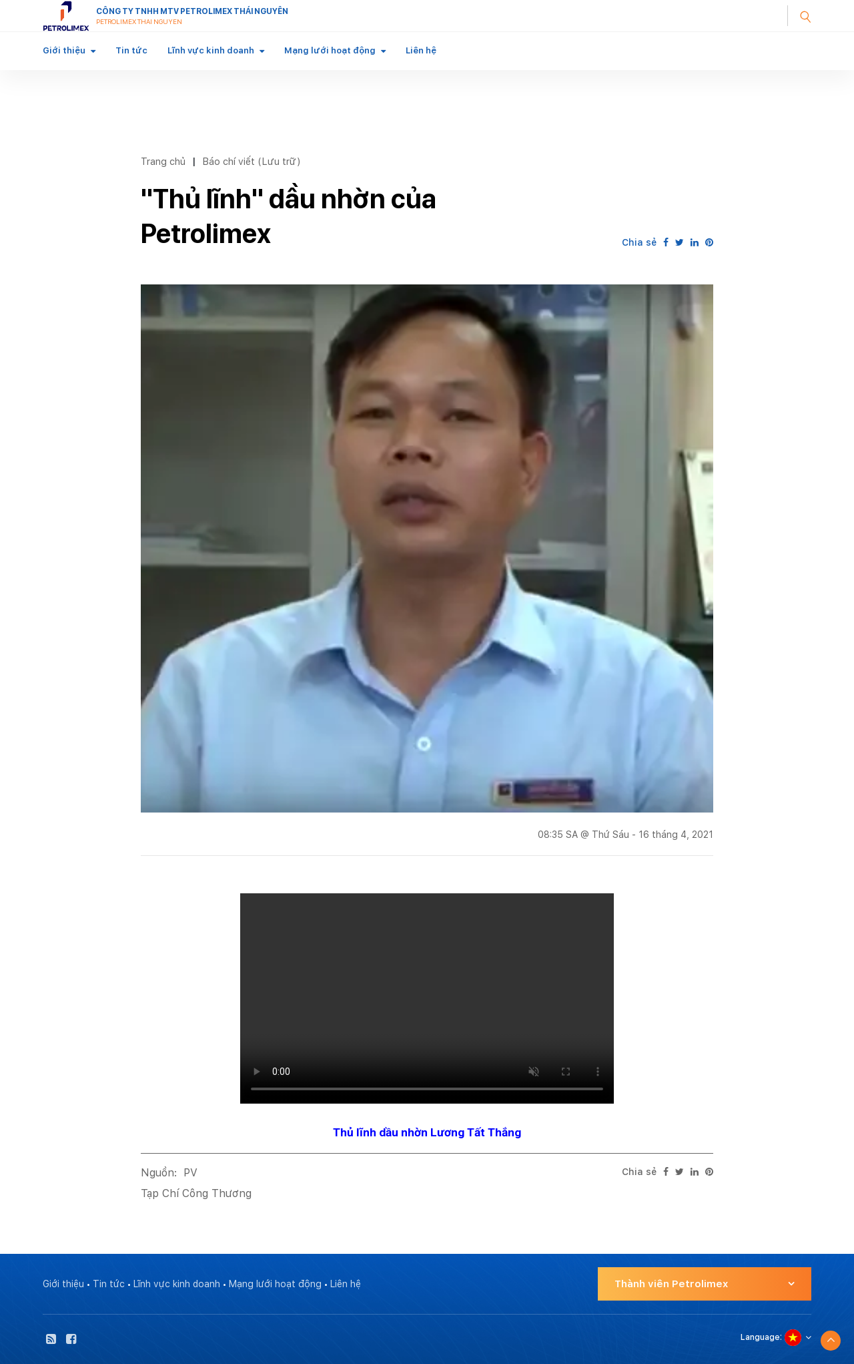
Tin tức (131, 50)
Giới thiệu (64, 50)
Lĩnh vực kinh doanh (210, 50)
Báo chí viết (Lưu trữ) (251, 161)
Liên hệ (421, 50)
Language (760, 1337)
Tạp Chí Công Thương (196, 1193)
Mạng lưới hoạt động (330, 50)
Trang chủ (163, 161)
